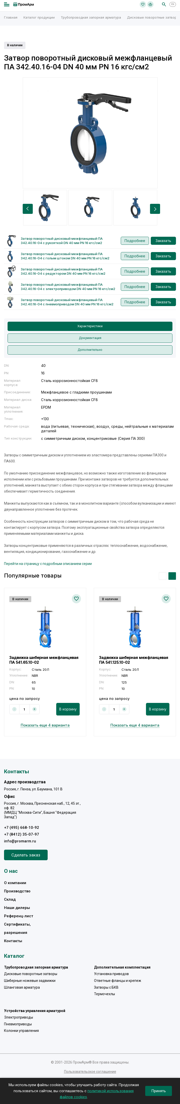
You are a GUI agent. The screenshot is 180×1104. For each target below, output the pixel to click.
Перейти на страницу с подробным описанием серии (48, 564)
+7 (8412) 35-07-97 (21, 834)
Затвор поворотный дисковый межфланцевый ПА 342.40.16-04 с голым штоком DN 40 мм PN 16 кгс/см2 (65, 256)
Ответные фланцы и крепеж (117, 981)
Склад (10, 899)
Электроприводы (18, 1017)
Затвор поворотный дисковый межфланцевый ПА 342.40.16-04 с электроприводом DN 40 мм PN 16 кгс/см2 (68, 286)
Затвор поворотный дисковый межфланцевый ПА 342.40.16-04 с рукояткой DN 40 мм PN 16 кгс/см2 (62, 240)
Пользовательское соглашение (90, 1072)
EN (172, 4)
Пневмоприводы (18, 1024)
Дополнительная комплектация (122, 967)
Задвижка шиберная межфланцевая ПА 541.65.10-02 (43, 660)
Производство (17, 891)
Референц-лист (18, 916)
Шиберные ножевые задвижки (29, 981)
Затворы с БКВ (106, 987)
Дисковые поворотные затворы (30, 974)
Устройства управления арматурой (34, 1011)
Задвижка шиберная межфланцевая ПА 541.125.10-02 (133, 660)
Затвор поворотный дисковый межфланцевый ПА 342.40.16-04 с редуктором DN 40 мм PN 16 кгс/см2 (63, 271)
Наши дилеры (17, 907)
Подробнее (135, 240)
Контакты (13, 941)
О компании (15, 883)
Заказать (163, 240)
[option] (90, 133)
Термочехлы (104, 994)
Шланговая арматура (22, 987)
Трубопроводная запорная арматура (36, 967)
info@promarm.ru (20, 841)
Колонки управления (21, 1031)
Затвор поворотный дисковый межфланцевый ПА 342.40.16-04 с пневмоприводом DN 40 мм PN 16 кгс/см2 (67, 302)
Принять (158, 1091)
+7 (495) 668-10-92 (21, 827)
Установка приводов (111, 974)
